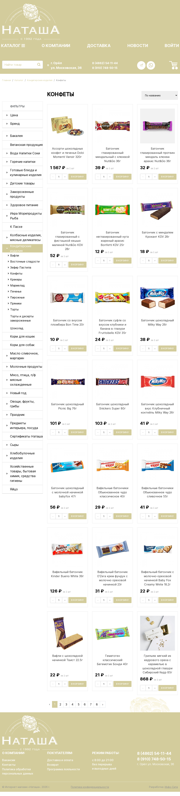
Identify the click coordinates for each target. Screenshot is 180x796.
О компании (56, 45)
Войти (172, 45)
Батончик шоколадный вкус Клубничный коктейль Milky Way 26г (157, 412)
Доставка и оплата (60, 764)
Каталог (13, 45)
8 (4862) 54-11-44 (105, 63)
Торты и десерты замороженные (22, 318)
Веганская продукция (26, 145)
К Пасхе (16, 227)
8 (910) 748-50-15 (104, 68)
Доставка (99, 45)
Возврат (53, 768)
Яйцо (14, 489)
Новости (137, 45)
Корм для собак (22, 345)
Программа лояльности (63, 773)
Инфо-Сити (171, 790)
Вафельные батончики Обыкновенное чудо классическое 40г (112, 496)
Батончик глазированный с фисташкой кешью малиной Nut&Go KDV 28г (67, 245)
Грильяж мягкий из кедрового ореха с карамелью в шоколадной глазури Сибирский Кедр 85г (157, 668)
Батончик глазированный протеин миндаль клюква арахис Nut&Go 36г (157, 157)
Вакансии (8, 764)
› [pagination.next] (102, 708)
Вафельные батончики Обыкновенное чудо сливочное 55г (157, 496)
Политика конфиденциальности (90, 790)
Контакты (8, 768)
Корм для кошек (22, 336)
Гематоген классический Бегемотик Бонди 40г (112, 664)
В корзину (77, 176)
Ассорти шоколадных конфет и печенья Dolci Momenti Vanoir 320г (67, 153)
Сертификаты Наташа (26, 436)
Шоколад (16, 328)
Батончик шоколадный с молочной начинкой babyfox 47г (67, 496)
